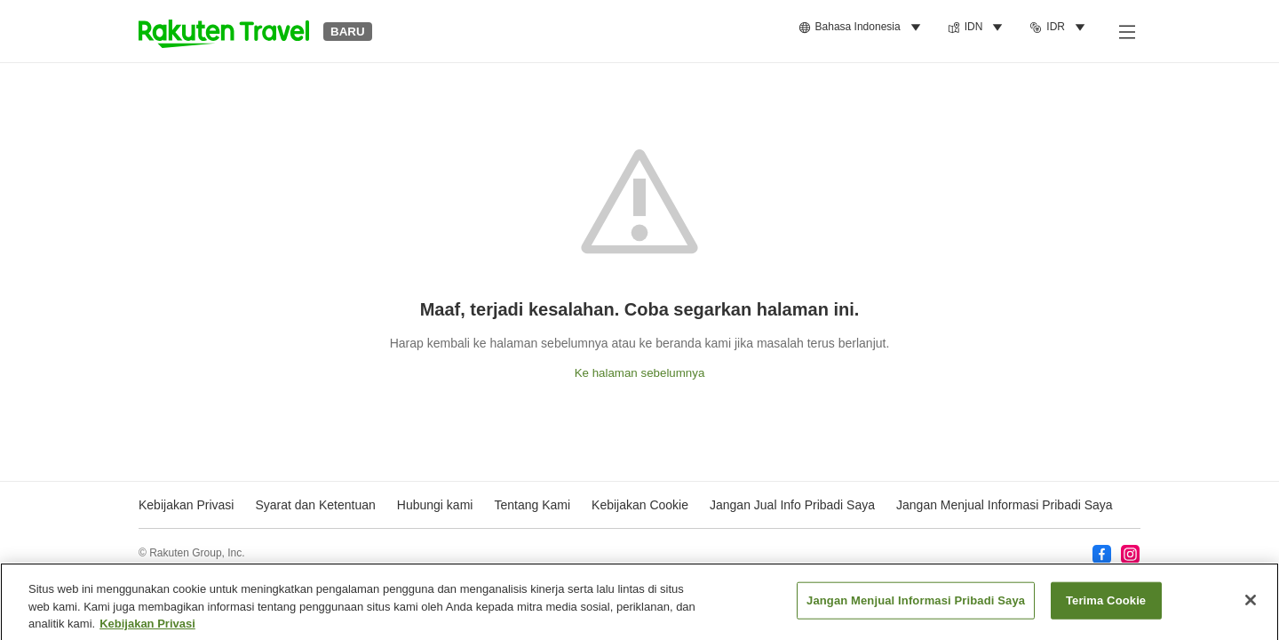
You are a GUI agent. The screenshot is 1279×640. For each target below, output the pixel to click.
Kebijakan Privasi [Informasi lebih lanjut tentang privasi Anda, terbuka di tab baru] (147, 629)
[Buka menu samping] (1126, 31)
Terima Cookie (1106, 605)
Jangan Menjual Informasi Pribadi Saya (1004, 505)
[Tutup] (1250, 605)
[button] (224, 31)
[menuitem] (862, 27)
